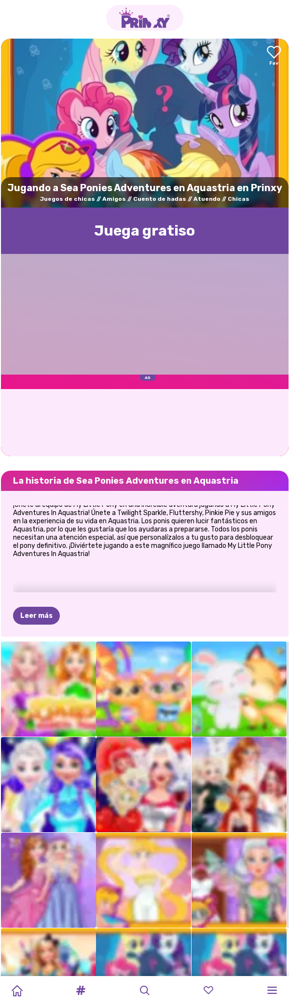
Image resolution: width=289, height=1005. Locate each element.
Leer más (36, 577)
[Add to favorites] (274, 56)
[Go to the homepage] (145, 18)
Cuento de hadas (159, 198)
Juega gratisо (144, 230)
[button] (81, 990)
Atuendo (206, 198)
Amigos (114, 198)
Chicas (238, 198)
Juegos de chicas (67, 198)
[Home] (17, 990)
